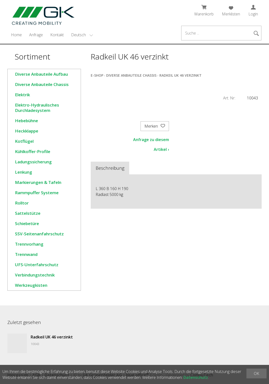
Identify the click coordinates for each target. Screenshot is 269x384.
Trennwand (26, 254)
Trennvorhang (29, 244)
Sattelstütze (27, 213)
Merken (154, 126)
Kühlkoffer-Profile (32, 151)
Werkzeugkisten (31, 285)
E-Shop (97, 75)
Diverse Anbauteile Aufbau (41, 74)
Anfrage (36, 34)
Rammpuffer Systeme (37, 192)
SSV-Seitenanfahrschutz (39, 234)
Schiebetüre (27, 223)
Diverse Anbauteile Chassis (42, 84)
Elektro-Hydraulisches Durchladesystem (37, 107)
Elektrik (22, 94)
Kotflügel (24, 141)
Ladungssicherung (33, 162)
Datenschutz (195, 377)
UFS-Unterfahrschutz (36, 264)
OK (256, 373)
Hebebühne (26, 120)
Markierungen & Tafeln (38, 182)
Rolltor (22, 203)
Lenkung (23, 172)
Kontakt (57, 34)
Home (16, 34)
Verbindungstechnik (35, 275)
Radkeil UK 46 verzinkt (180, 75)
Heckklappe (26, 131)
